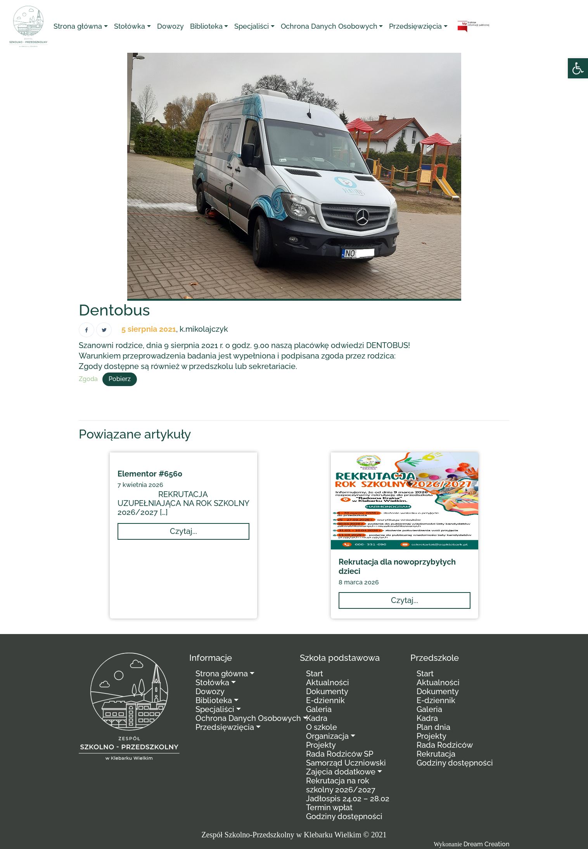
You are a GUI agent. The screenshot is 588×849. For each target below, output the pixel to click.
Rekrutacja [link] (436, 754)
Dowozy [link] (170, 26)
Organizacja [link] (327, 736)
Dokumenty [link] (327, 691)
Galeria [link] (319, 709)
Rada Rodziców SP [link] (339, 754)
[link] (578, 68)
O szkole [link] (321, 727)
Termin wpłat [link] (329, 807)
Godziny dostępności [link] (344, 816)
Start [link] (314, 673)
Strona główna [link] (78, 26)
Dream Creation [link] (486, 844)
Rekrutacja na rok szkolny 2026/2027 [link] (340, 785)
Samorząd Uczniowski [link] (346, 763)
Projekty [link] (321, 745)
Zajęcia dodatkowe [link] (340, 771)
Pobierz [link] (120, 379)
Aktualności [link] (327, 682)
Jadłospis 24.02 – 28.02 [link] (347, 798)
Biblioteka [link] (206, 26)
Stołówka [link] (129, 26)
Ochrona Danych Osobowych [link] (329, 26)
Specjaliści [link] (251, 26)
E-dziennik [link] (325, 700)
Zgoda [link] (88, 379)
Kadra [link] (316, 718)
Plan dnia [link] (433, 727)
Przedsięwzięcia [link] (415, 26)
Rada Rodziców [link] (445, 745)
